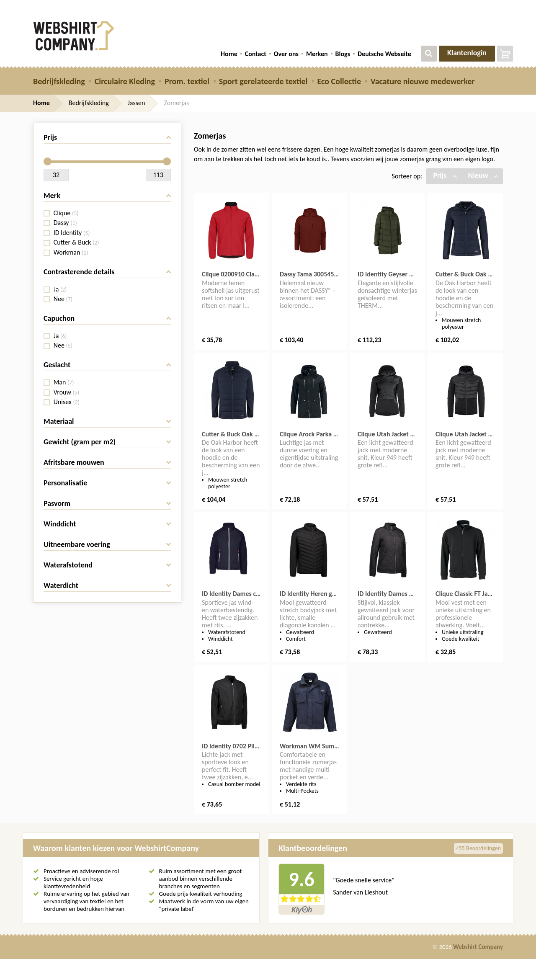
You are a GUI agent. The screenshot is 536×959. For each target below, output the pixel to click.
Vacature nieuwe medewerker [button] (423, 81)
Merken (317, 54)
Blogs (342, 54)
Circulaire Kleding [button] (125, 81)
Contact (255, 54)
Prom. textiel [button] (187, 81)
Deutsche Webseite (384, 54)
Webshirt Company (478, 947)
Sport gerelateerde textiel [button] (263, 81)
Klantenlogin (467, 52)
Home (229, 54)
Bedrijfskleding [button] (59, 81)
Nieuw (483, 175)
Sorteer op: (407, 176)
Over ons (286, 54)
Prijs (445, 175)
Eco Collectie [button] (339, 81)
